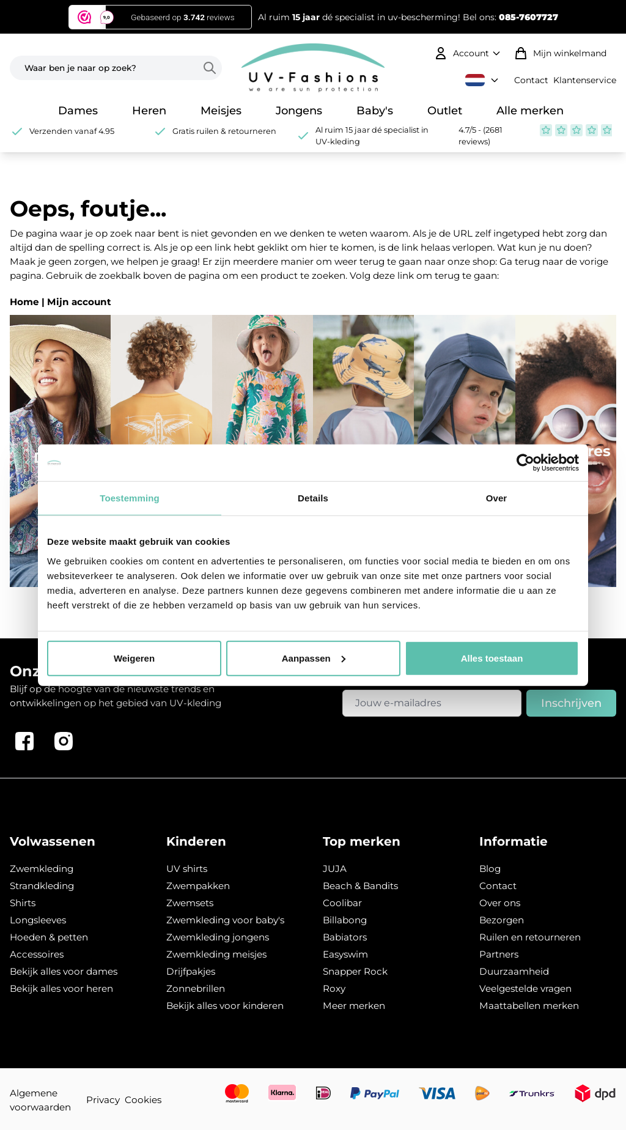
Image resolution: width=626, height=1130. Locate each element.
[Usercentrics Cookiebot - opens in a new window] (525, 463)
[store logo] (313, 67)
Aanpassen (313, 657)
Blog (490, 868)
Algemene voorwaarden (40, 1100)
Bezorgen (501, 920)
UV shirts (186, 868)
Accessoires (37, 954)
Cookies (143, 1100)
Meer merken (354, 1005)
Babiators (345, 937)
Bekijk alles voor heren (61, 988)
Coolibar (342, 903)
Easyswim (345, 954)
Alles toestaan (492, 657)
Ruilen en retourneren (530, 937)
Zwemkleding (41, 868)
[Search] (212, 68)
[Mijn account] (468, 53)
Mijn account (79, 302)
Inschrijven (571, 703)
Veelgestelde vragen (525, 988)
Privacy (103, 1100)
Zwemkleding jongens (217, 937)
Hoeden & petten (49, 937)
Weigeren (134, 657)
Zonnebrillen (195, 988)
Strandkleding (42, 886)
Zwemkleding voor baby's (225, 920)
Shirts (22, 903)
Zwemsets (189, 903)
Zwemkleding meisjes (216, 954)
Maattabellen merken (529, 1005)
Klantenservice (584, 80)
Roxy (334, 988)
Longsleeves (38, 920)
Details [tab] (313, 498)
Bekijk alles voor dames (63, 971)
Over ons (499, 903)
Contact (531, 80)
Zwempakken (198, 886)
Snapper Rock (355, 971)
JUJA (335, 868)
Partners (498, 954)
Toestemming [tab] (130, 498)
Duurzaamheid (514, 971)
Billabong (345, 920)
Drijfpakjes (190, 971)
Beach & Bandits (360, 886)
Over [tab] (496, 498)
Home (24, 302)
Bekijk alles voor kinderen (225, 1005)
